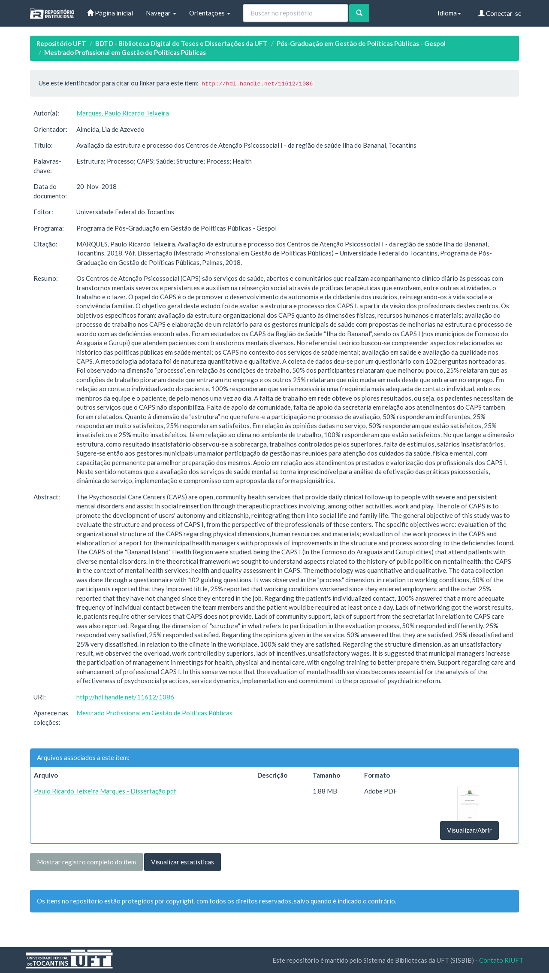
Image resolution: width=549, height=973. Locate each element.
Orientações (209, 13)
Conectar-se (500, 13)
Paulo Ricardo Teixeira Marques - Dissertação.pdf (105, 791)
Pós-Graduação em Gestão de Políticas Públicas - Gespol (361, 43)
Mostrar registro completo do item (86, 862)
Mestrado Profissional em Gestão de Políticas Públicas (125, 52)
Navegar (161, 13)
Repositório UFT (61, 43)
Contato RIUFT (501, 960)
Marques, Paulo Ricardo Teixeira (122, 113)
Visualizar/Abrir (469, 830)
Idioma (449, 13)
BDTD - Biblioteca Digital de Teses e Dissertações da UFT (181, 43)
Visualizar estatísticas (182, 862)
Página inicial (110, 13)
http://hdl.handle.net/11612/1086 (125, 697)
